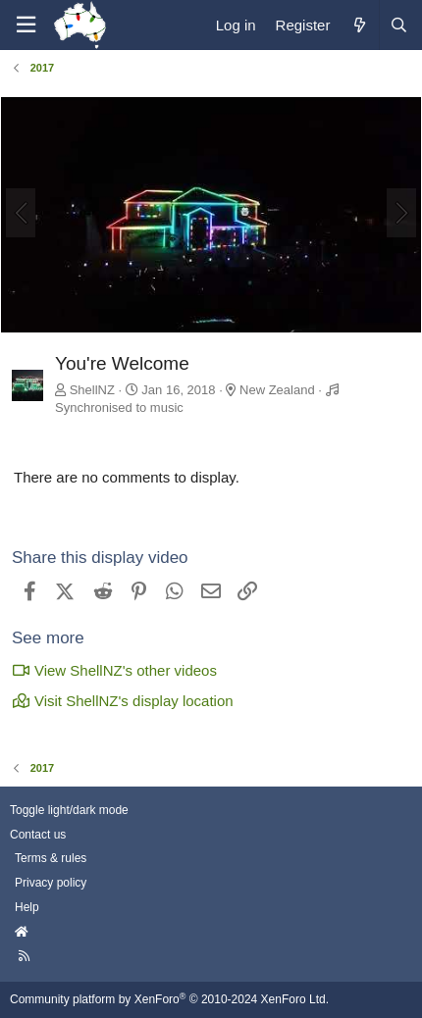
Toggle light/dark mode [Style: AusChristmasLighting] (69, 810)
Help (27, 907)
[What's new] (359, 25)
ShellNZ (92, 389)
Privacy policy (50, 883)
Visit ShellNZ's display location (123, 700)
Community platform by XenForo (169, 999)
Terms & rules (50, 858)
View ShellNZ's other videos (114, 670)
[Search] (398, 25)
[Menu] (25, 25)
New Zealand (277, 389)
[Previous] (20, 212)
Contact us (38, 834)
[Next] (401, 212)
